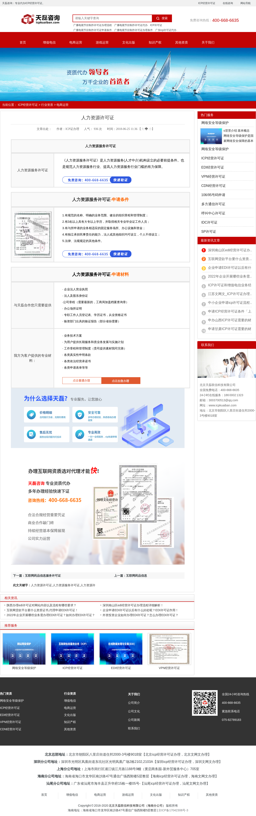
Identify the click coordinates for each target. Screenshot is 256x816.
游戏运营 (102, 42)
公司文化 (134, 711)
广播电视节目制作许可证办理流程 (92, 25)
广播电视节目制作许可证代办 (131, 25)
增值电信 (49, 42)
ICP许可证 (156, 25)
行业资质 (47, 104)
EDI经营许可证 (121, 668)
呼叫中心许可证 (213, 213)
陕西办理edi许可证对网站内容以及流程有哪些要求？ (41, 605)
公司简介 (134, 702)
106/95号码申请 (213, 195)
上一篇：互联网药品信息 (130, 575)
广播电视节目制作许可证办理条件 (133, 30)
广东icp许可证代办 (165, 30)
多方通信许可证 (213, 204)
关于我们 (208, 42)
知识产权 (155, 42)
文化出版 (128, 42)
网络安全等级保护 (24, 668)
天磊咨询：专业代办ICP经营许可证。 (23, 3)
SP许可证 (208, 231)
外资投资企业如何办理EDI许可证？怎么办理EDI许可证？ (140, 615)
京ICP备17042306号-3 (173, 810)
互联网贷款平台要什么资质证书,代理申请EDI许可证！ (42, 610)
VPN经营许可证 (169, 668)
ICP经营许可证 (206, 3)
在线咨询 (228, 3)
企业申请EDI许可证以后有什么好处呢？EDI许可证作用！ (140, 610)
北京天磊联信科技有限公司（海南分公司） (137, 805)
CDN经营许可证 (213, 186)
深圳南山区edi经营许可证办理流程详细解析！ (133, 605)
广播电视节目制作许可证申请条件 (92, 30)
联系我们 (134, 728)
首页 (23, 42)
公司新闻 (134, 719)
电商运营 (75, 42)
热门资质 (6, 693)
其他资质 (181, 42)
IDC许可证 (209, 222)
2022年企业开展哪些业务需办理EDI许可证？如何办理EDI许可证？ (51, 615)
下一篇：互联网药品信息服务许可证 (37, 575)
